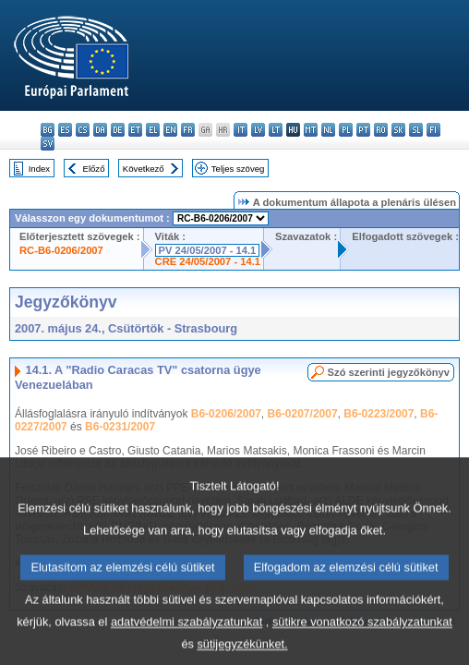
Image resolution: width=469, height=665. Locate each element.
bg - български (47, 130)
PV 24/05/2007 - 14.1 (208, 250)
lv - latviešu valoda (258, 130)
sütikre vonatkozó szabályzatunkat (362, 640)
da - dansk (100, 130)
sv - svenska (47, 144)
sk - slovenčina (398, 130)
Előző (94, 168)
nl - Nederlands (328, 130)
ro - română (381, 130)
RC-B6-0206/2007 (61, 250)
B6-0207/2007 (303, 413)
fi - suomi (433, 130)
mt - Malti (311, 130)
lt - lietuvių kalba (276, 130)
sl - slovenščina (416, 130)
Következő (143, 168)
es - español (65, 130)
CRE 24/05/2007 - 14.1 (207, 261)
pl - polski (346, 130)
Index (39, 168)
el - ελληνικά (153, 130)
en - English (170, 130)
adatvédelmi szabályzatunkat (186, 640)
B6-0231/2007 (120, 426)
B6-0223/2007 (378, 413)
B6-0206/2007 (226, 413)
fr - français (188, 130)
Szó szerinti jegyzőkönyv (389, 372)
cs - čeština (83, 130)
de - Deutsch (118, 130)
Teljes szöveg (238, 168)
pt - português (363, 130)
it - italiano (240, 130)
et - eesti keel (135, 130)
